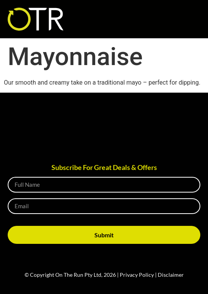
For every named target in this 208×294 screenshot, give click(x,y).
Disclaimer (171, 274)
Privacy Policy (137, 274)
